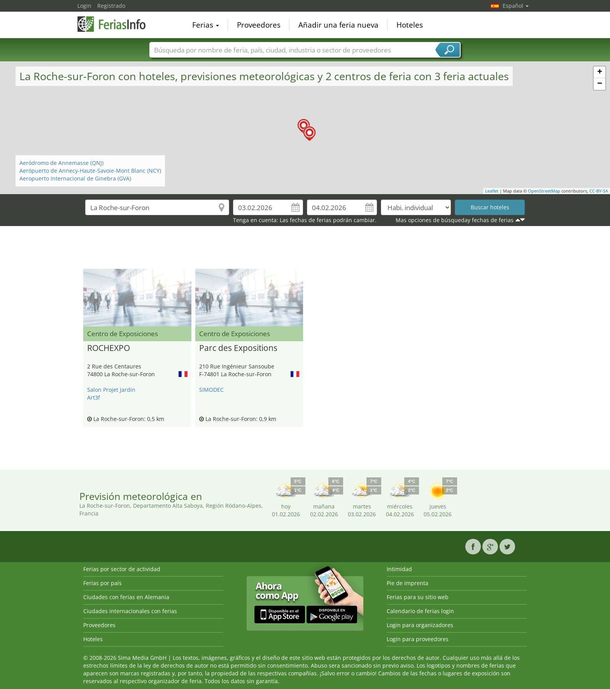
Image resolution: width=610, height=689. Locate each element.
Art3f (93, 397)
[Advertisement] (305, 249)
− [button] (599, 84)
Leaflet (491, 191)
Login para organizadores (420, 625)
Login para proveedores (418, 639)
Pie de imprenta (407, 583)
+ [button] (599, 72)
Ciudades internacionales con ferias (130, 611)
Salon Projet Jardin (111, 389)
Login (84, 5)
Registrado (111, 5)
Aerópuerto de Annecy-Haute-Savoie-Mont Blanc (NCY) (90, 170)
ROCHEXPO (108, 348)
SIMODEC (211, 389)
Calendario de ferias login (420, 611)
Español (516, 5)
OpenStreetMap (544, 191)
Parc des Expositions (238, 348)
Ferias (205, 25)
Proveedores (258, 25)
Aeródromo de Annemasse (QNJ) (61, 163)
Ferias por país (102, 583)
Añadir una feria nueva (338, 25)
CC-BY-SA (598, 191)
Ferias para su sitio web (418, 597)
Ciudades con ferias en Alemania (126, 597)
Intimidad (399, 569)
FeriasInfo (116, 24)
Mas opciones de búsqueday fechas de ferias (455, 220)
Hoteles (409, 25)
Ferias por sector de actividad (121, 569)
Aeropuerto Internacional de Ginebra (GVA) (75, 178)
